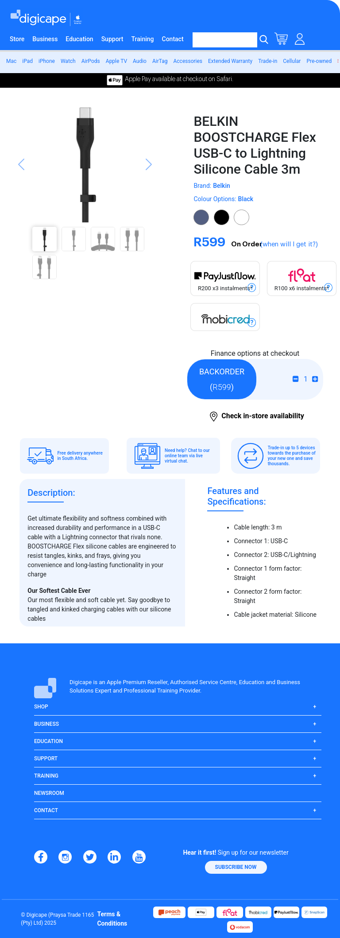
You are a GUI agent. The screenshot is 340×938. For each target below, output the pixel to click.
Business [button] (46, 724)
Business (45, 39)
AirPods (90, 61)
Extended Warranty (230, 61)
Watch (68, 61)
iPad (27, 61)
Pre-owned (319, 61)
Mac (11, 61)
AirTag (160, 61)
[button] (21, 194)
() (221, 379)
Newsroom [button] (49, 793)
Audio (140, 61)
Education (79, 39)
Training (142, 39)
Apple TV (116, 61)
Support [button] (46, 758)
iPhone (47, 61)
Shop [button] (41, 707)
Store (17, 39)
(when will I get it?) (289, 244)
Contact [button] (46, 810)
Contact (173, 39)
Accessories (187, 61)
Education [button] (48, 741)
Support (112, 39)
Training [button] (46, 776)
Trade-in (267, 61)
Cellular (292, 61)
